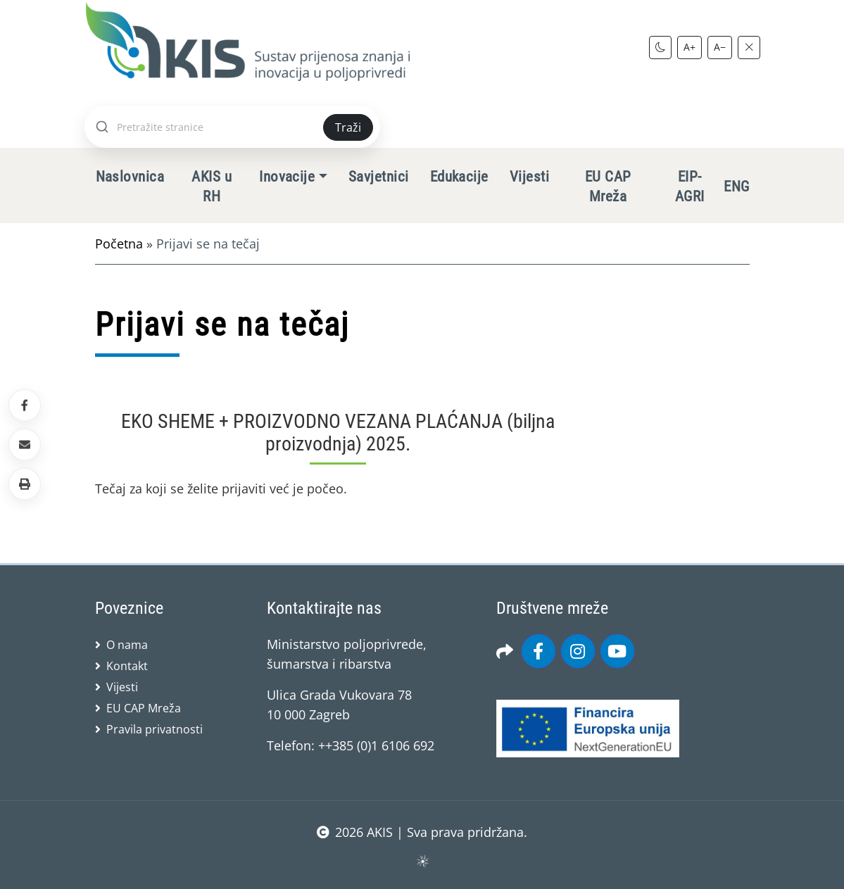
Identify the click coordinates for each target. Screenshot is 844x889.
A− (720, 46)
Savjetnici (378, 176)
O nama (127, 644)
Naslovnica (130, 176)
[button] (24, 484)
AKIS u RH (211, 186)
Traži (348, 127)
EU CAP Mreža (608, 186)
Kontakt (127, 666)
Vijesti (529, 176)
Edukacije (459, 176)
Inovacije (287, 176)
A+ (689, 46)
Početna (119, 243)
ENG (736, 186)
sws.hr (422, 860)
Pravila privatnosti (154, 729)
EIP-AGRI (690, 186)
